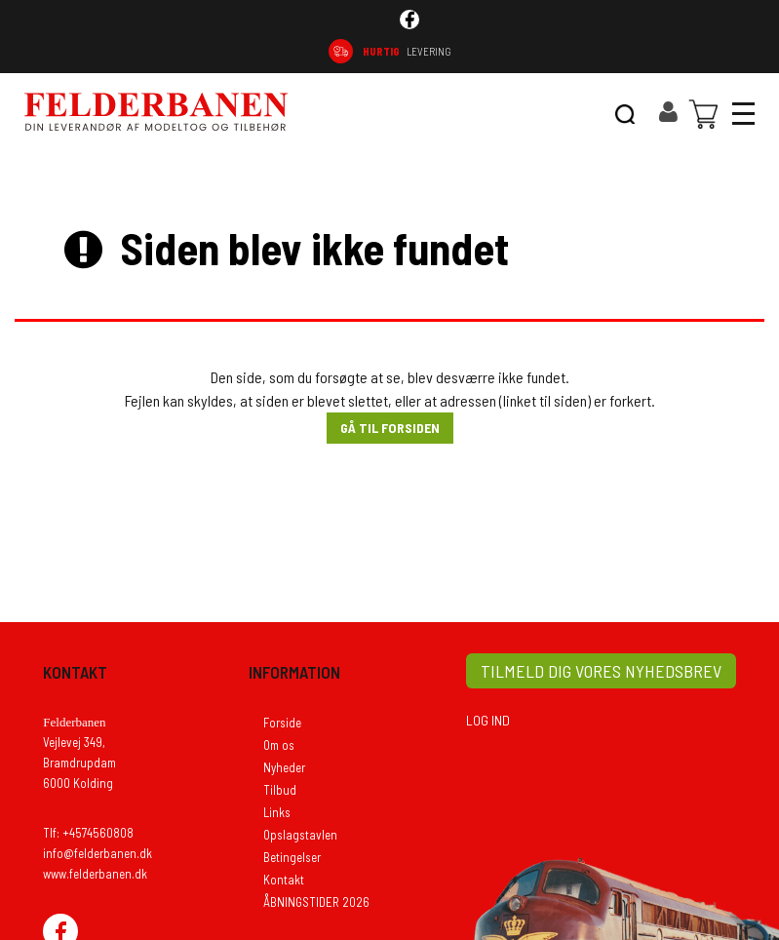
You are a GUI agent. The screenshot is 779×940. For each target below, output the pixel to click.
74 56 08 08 (704, 51)
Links (277, 812)
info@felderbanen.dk (97, 853)
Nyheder (284, 767)
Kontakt (283, 879)
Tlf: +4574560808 (88, 833)
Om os (278, 745)
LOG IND (488, 720)
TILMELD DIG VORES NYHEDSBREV (601, 671)
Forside (282, 722)
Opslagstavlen (300, 834)
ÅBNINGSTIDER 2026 (316, 902)
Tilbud (279, 790)
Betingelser (292, 857)
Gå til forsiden (390, 427)
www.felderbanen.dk (95, 873)
